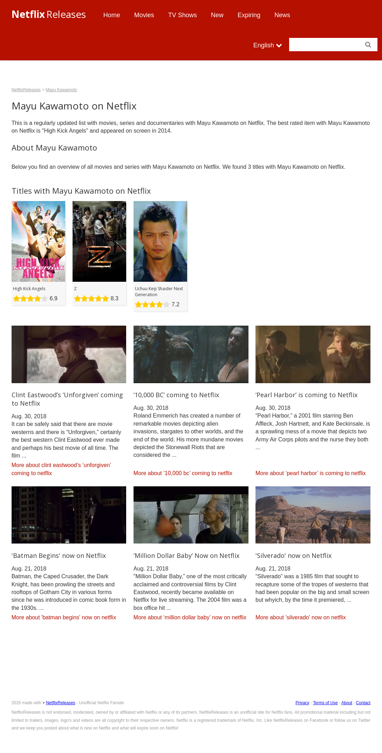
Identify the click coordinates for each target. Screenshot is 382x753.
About (346, 702)
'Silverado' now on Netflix (293, 555)
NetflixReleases (26, 89)
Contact (363, 702)
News (282, 15)
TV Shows (182, 15)
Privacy (302, 702)
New (217, 15)
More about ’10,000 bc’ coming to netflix (183, 473)
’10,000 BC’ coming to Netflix (176, 395)
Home (111, 15)
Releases (48, 14)
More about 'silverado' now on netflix (300, 617)
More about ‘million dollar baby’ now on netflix (190, 617)
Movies (144, 15)
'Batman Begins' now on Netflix (59, 555)
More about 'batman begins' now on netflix (64, 617)
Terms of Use (325, 702)
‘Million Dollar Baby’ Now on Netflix (186, 555)
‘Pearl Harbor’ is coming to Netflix (306, 395)
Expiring (249, 15)
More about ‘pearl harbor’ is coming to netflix (310, 473)
